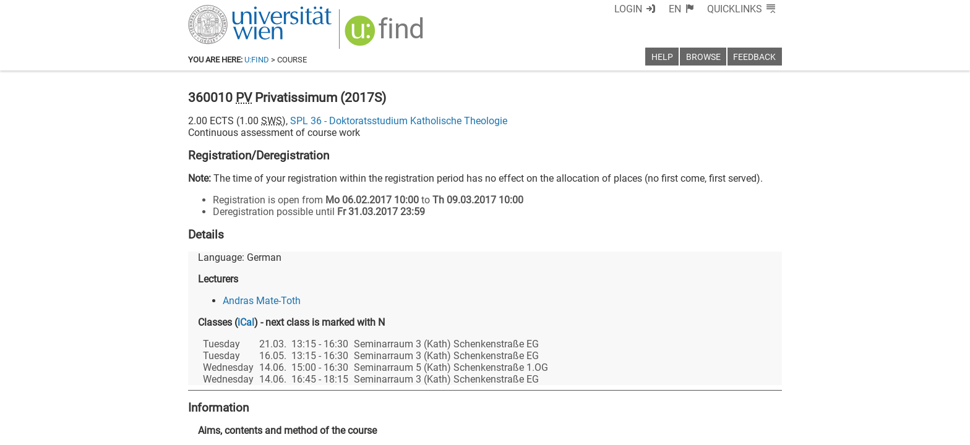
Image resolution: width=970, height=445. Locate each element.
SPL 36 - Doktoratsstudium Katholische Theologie (398, 121)
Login (628, 9)
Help (662, 57)
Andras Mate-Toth (262, 301)
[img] (386, 35)
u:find (256, 59)
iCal (246, 322)
